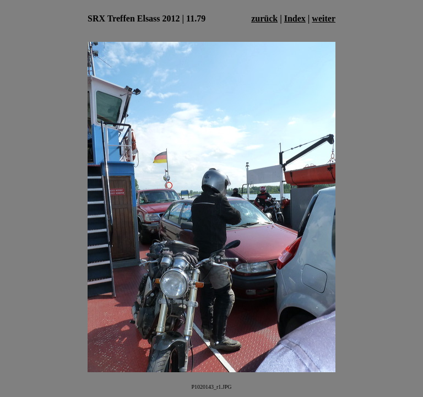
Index (295, 18)
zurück (264, 18)
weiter (323, 18)
